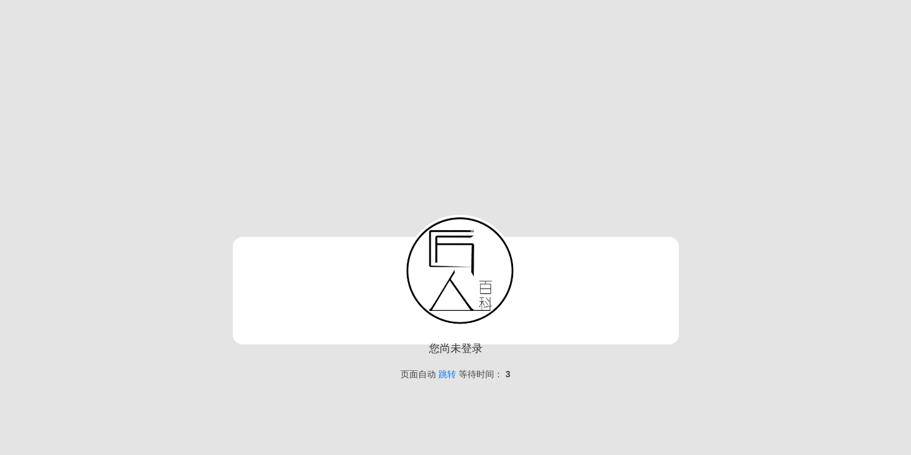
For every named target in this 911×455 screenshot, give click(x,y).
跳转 (447, 374)
